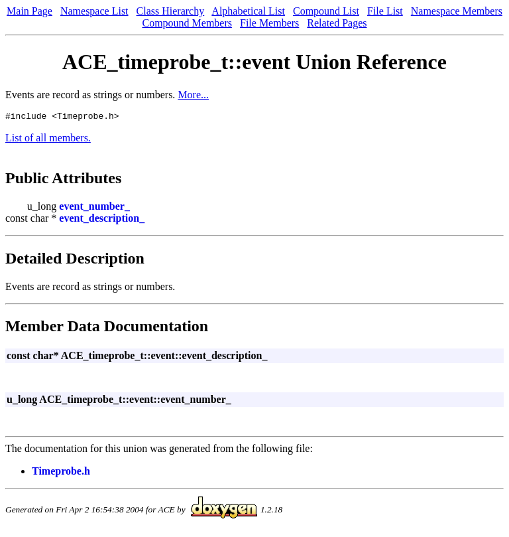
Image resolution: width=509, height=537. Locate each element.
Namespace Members (456, 11)
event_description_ (101, 220)
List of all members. (48, 139)
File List (385, 11)
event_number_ (94, 208)
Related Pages (337, 23)
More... (193, 94)
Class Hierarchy (171, 11)
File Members (269, 23)
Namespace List (94, 11)
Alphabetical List (248, 11)
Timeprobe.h (61, 473)
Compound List (326, 11)
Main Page (29, 11)
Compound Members (187, 23)
